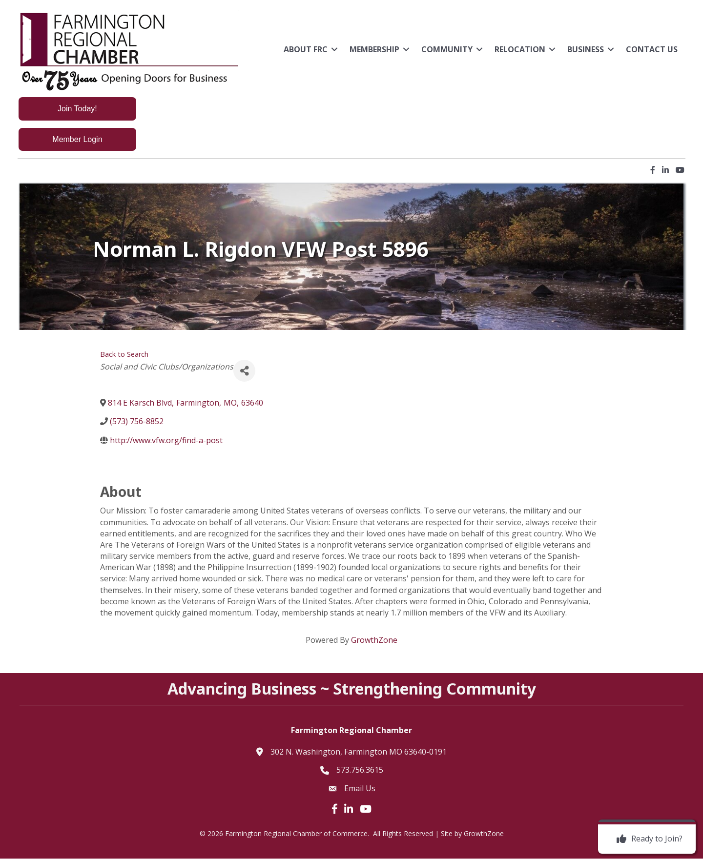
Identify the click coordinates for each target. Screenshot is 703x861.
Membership (373, 49)
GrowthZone (374, 642)
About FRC (304, 49)
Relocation (518, 49)
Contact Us (650, 49)
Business (584, 49)
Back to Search (124, 357)
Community (445, 49)
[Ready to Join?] (647, 839)
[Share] (244, 374)
